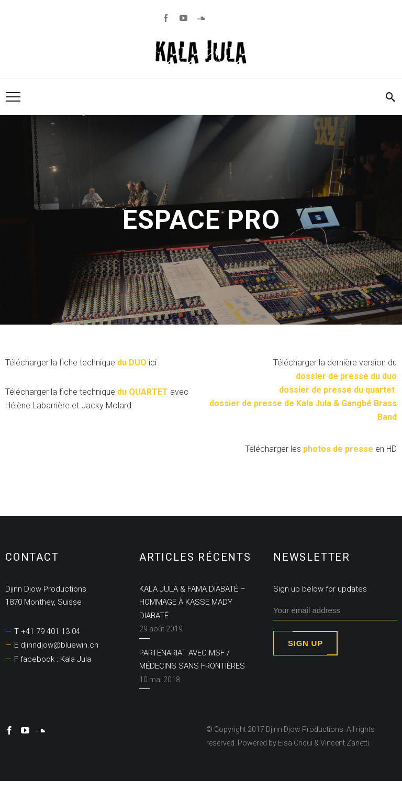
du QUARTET (142, 392)
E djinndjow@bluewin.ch (56, 645)
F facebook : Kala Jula (52, 659)
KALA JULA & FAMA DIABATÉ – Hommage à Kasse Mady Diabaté (192, 602)
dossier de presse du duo (345, 376)
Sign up (305, 643)
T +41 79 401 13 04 (47, 631)
